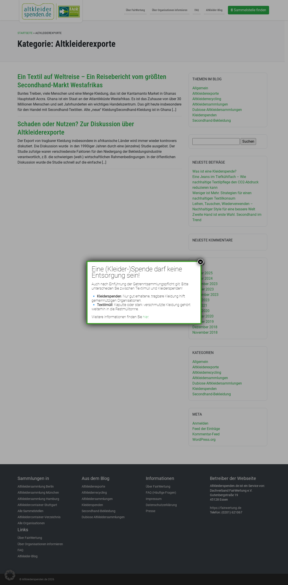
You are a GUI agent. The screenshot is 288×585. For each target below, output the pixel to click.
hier (145, 317)
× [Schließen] (200, 262)
